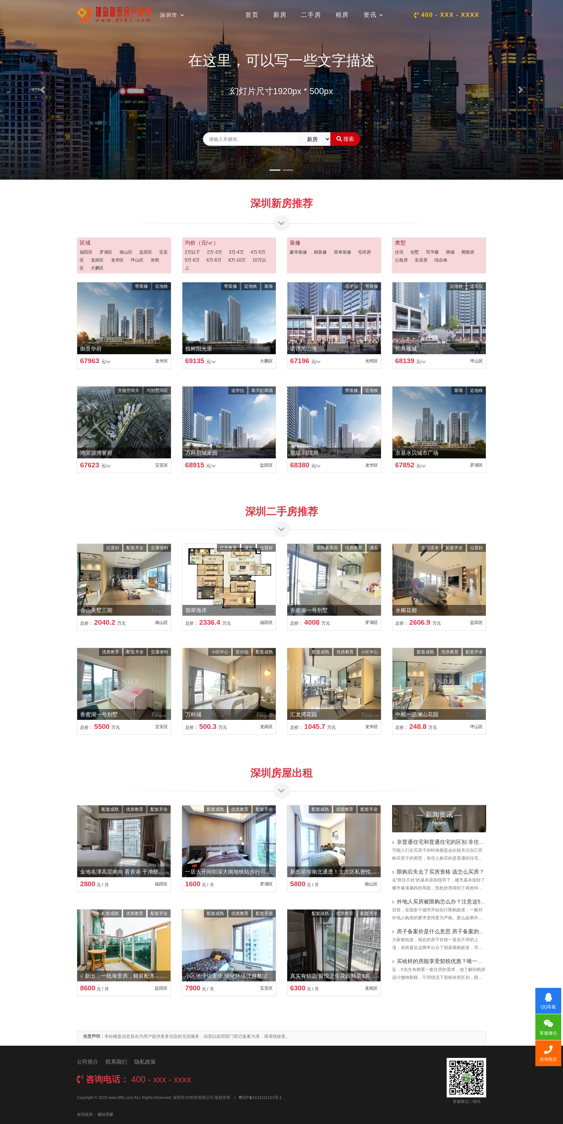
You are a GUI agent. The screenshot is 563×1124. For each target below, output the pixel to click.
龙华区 (117, 260)
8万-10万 (237, 260)
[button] (42, 90)
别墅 (414, 252)
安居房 (421, 260)
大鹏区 (97, 267)
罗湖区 (105, 252)
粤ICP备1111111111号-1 (260, 1097)
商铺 (450, 252)
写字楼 (432, 252)
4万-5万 (258, 252)
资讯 (373, 14)
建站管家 (105, 1114)
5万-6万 (192, 260)
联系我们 (116, 1062)
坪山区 (137, 260)
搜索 (345, 139)
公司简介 (87, 1062)
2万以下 (192, 252)
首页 (252, 14)
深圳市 (172, 15)
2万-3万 (214, 252)
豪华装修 (298, 252)
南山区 (126, 252)
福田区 (86, 252)
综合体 (440, 260)
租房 (342, 14)
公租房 (401, 260)
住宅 (399, 252)
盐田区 (145, 252)
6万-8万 (213, 260)
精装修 (320, 252)
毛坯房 (364, 252)
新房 (280, 14)
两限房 (467, 252)
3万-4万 (236, 252)
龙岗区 (97, 260)
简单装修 (342, 252)
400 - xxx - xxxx (446, 14)
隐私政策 (145, 1062)
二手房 (311, 14)
